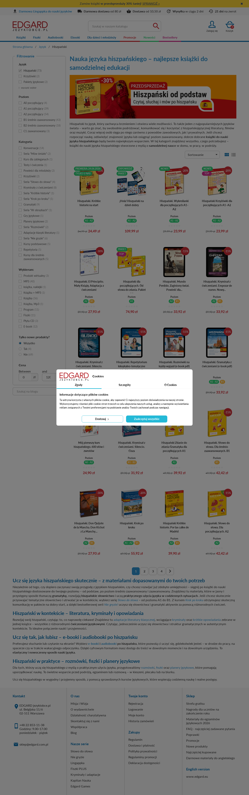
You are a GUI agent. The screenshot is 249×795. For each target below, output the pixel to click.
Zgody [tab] (78, 385)
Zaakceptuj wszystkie (146, 419)
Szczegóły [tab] (125, 385)
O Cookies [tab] (170, 385)
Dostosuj (102, 419)
